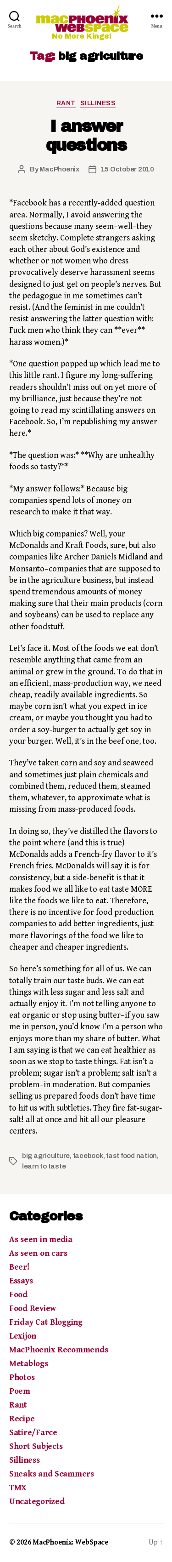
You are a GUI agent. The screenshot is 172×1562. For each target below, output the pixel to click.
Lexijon (22, 1336)
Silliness (98, 103)
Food (18, 1295)
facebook (88, 1155)
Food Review (32, 1308)
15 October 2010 (127, 169)
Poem (19, 1391)
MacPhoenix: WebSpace (71, 1542)
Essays (21, 1281)
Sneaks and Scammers (51, 1474)
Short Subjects (36, 1446)
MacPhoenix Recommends (58, 1350)
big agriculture (46, 1155)
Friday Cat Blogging (46, 1322)
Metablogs (28, 1363)
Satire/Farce (33, 1432)
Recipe (21, 1419)
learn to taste (44, 1166)
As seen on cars (38, 1253)
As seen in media (40, 1239)
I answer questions (86, 135)
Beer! (19, 1267)
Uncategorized (37, 1501)
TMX (17, 1488)
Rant (66, 103)
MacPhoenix (59, 169)
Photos (21, 1377)
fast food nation (131, 1155)
